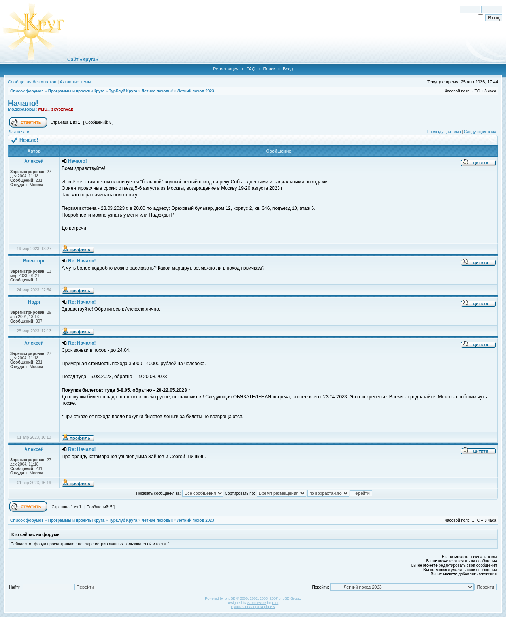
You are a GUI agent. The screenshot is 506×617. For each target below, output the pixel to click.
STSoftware (256, 603)
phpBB (230, 598)
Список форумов (27, 91)
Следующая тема (480, 132)
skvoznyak (62, 109)
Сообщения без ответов (32, 81)
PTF (275, 603)
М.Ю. (43, 109)
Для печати (19, 132)
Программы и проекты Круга (76, 91)
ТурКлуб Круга (123, 91)
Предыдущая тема (444, 132)
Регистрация (225, 68)
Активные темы (75, 81)
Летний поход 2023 (195, 91)
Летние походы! (157, 91)
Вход (288, 68)
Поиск (269, 68)
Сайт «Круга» (82, 59)
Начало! (23, 103)
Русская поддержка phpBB (253, 607)
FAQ (250, 68)
